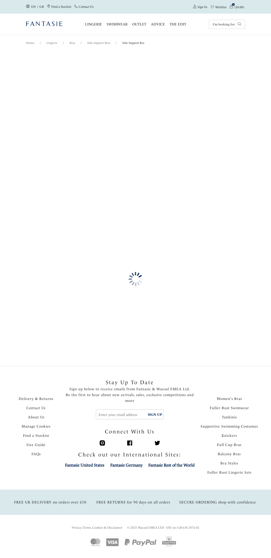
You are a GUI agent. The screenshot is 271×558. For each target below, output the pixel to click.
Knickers (229, 435)
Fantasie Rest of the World (171, 465)
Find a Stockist (36, 435)
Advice (158, 24)
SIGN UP (155, 414)
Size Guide (36, 445)
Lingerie (93, 24)
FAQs (36, 454)
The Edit (178, 24)
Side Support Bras (98, 43)
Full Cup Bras (229, 445)
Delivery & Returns (36, 399)
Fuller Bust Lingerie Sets (229, 472)
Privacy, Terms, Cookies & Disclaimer (97, 527)
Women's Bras (229, 399)
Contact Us (36, 408)
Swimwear (117, 24)
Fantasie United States (84, 465)
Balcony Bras (229, 454)
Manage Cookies (36, 426)
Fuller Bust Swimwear (229, 408)
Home (30, 43)
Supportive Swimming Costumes (229, 426)
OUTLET (139, 24)
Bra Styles (229, 463)
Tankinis (229, 417)
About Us (36, 417)
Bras (72, 43)
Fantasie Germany (126, 465)
